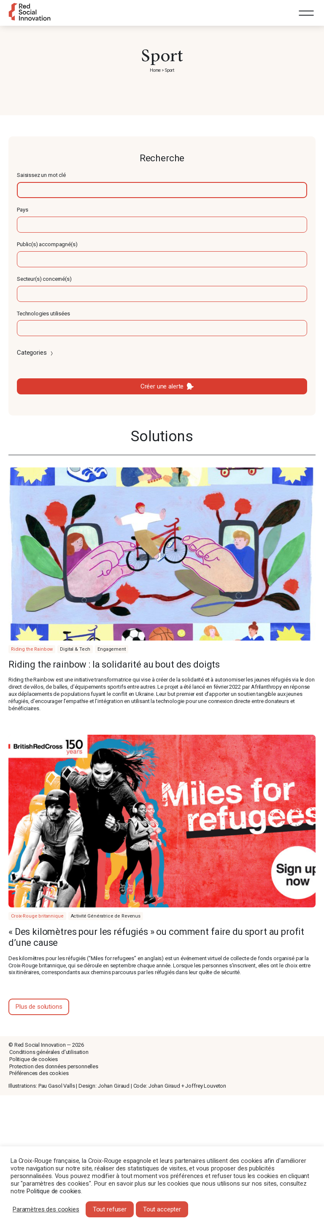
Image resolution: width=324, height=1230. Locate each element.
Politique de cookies (33, 1059)
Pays (22, 209)
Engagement (111, 649)
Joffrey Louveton (205, 1086)
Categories (35, 352)
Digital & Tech (75, 649)
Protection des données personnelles (53, 1066)
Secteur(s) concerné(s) (44, 279)
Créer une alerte (162, 386)
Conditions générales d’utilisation (49, 1052)
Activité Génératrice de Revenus (105, 916)
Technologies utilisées (43, 313)
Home (155, 70)
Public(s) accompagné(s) (47, 244)
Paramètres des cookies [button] (46, 1209)
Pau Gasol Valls (56, 1086)
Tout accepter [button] (162, 1209)
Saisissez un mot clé (41, 175)
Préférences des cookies (39, 1073)
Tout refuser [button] (110, 1209)
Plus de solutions (39, 1006)
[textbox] (162, 190)
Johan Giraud (114, 1086)
